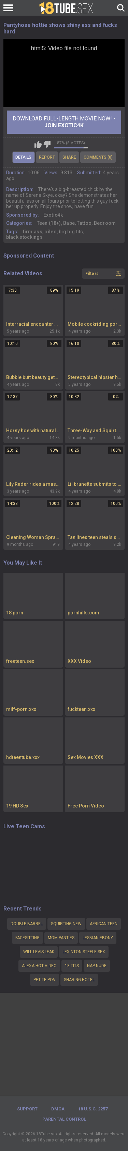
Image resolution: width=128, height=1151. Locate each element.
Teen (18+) (49, 223)
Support (27, 1108)
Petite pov (44, 979)
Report (47, 157)
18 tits (72, 965)
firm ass (32, 231)
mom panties (61, 937)
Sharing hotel (79, 979)
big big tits (71, 231)
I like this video (38, 144)
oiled (50, 231)
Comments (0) (98, 157)
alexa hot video (39, 965)
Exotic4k (53, 215)
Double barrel (27, 923)
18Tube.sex (47, 1134)
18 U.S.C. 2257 (93, 1108)
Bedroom (105, 223)
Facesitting (27, 937)
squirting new (66, 923)
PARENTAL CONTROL (64, 1119)
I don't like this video (47, 144)
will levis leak (38, 951)
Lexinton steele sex (83, 951)
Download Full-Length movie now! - (64, 122)
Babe (69, 223)
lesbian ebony (98, 937)
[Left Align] (10, 7)
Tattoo (84, 223)
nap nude (96, 965)
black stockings (24, 237)
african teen (103, 923)
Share (69, 157)
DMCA (58, 1108)
